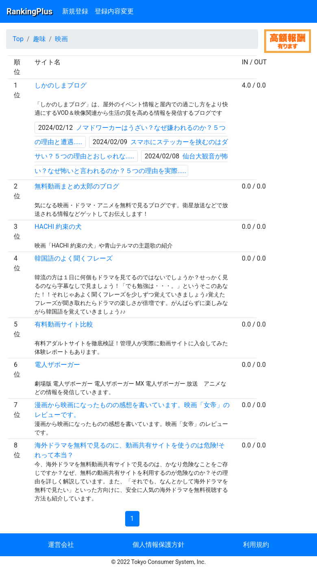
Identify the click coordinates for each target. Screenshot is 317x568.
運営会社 (61, 544)
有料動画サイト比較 (64, 324)
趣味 (39, 39)
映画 (61, 39)
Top (18, 39)
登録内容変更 (114, 11)
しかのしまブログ (61, 85)
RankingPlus (29, 11)
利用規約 (256, 544)
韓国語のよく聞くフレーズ (74, 258)
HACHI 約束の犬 (58, 226)
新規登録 (75, 11)
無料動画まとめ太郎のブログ (77, 186)
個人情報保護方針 (158, 544)
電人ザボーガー (57, 364)
